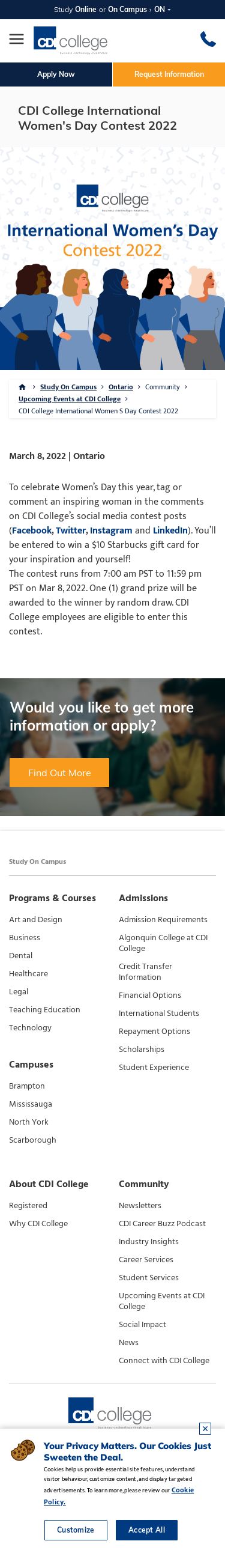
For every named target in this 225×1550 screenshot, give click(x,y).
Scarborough (32, 1140)
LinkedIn (170, 531)
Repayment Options (154, 1031)
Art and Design (35, 919)
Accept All (146, 1529)
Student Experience (154, 1067)
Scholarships (141, 1049)
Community (162, 387)
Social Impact (142, 1324)
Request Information (169, 74)
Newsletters (140, 1205)
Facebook (32, 531)
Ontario (121, 387)
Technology (30, 1028)
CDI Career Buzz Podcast (162, 1223)
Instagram (110, 531)
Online (86, 9)
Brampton (27, 1086)
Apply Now (56, 74)
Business (24, 937)
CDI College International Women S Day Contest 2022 (98, 411)
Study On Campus (68, 387)
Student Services (149, 1277)
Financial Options (150, 995)
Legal (18, 991)
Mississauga (30, 1104)
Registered (28, 1205)
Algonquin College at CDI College (163, 943)
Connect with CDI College (164, 1360)
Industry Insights (149, 1241)
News (129, 1342)
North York (29, 1122)
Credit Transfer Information (145, 972)
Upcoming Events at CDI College (70, 399)
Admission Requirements (163, 919)
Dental (20, 955)
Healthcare (28, 973)
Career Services (146, 1259)
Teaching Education (44, 1009)
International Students (159, 1013)
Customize (76, 1529)
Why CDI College (38, 1223)
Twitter (71, 531)
